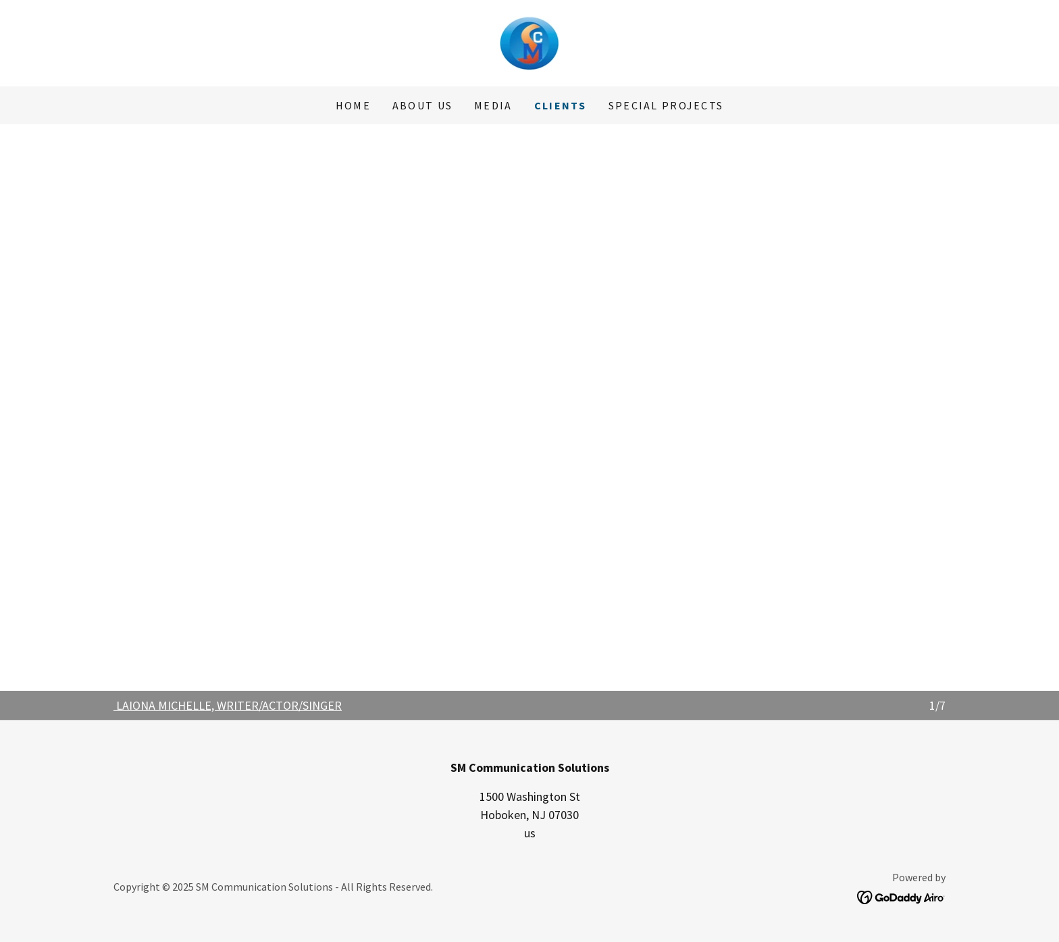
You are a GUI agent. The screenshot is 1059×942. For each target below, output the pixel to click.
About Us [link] (422, 105)
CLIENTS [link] (560, 105)
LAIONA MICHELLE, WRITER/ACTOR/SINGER (229, 705)
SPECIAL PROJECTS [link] (666, 105)
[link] (530, 41)
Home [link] (353, 105)
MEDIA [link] (493, 105)
